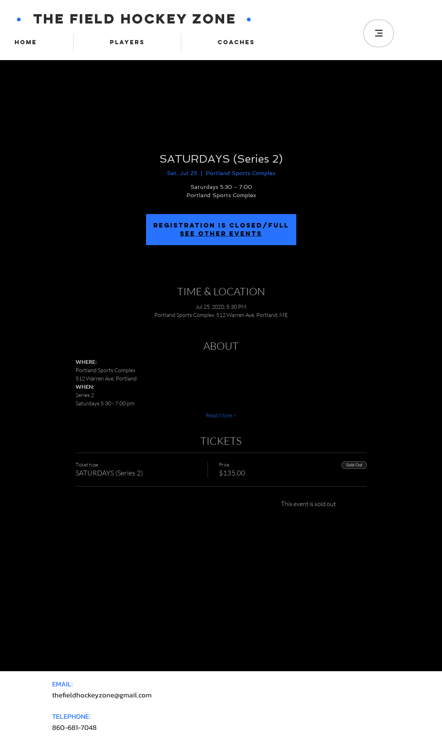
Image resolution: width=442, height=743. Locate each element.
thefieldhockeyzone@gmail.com (102, 695)
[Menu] (378, 33)
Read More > (221, 415)
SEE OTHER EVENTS (221, 234)
